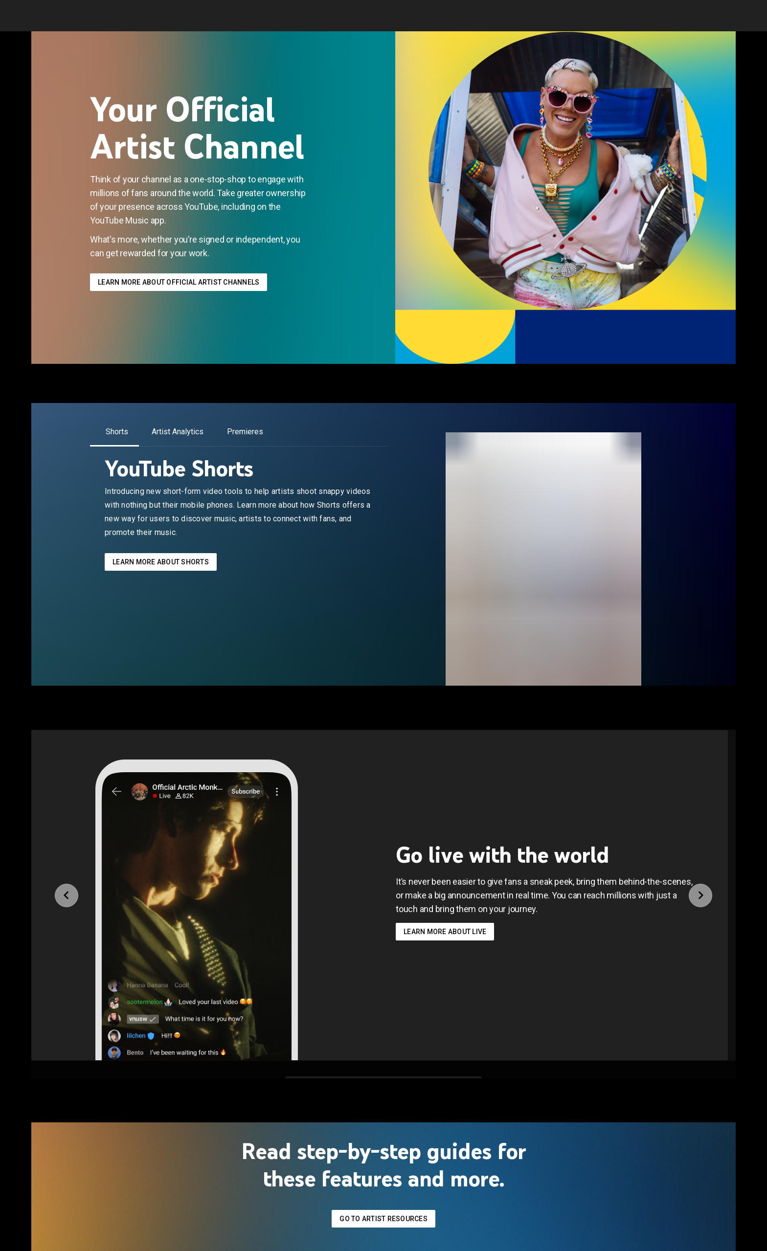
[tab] (117, 431)
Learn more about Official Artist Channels (178, 282)
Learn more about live (445, 932)
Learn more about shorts (161, 562)
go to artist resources (383, 1219)
